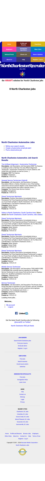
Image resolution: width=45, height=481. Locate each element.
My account (10, 305)
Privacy (22, 402)
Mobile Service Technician (11, 267)
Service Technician (8, 283)
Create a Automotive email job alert (18, 148)
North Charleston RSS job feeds (22, 326)
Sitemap (22, 397)
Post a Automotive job (14, 150)
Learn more (22, 382)
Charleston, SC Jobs (22, 411)
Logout (10, 307)
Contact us (22, 394)
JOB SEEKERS (22, 337)
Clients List (23, 54)
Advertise (22, 366)
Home (9, 44)
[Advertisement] (19, 21)
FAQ (22, 392)
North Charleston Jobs (22, 445)
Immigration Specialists (23, 49)
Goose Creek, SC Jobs (22, 416)
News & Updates (38, 54)
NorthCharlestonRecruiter (22, 67)
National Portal (9, 54)
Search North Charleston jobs (22, 340)
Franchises (38, 44)
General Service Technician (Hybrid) (14, 180)
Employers (9, 49)
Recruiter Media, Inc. (22, 74)
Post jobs (22, 359)
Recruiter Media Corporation (29, 442)
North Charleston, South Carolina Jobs (23, 215)
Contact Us (23, 436)
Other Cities (37, 49)
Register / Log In (38, 59)
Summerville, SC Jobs (22, 424)
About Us (9, 59)
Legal (22, 399)
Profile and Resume (23, 44)
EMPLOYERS (22, 356)
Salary (40, 215)
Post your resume (22, 343)
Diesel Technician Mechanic (12, 196)
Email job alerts (22, 346)
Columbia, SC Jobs (22, 414)
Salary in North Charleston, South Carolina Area (19, 213)
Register (20, 348)
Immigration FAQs (22, 379)
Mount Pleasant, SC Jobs (22, 419)
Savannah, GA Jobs (22, 422)
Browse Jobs (27, 433)
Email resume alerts (22, 364)
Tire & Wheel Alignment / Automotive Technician (19, 164)
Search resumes (22, 361)
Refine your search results (15, 146)
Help (23, 59)
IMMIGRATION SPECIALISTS (22, 374)
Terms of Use (36, 436)
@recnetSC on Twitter (22, 322)
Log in (25, 348)
